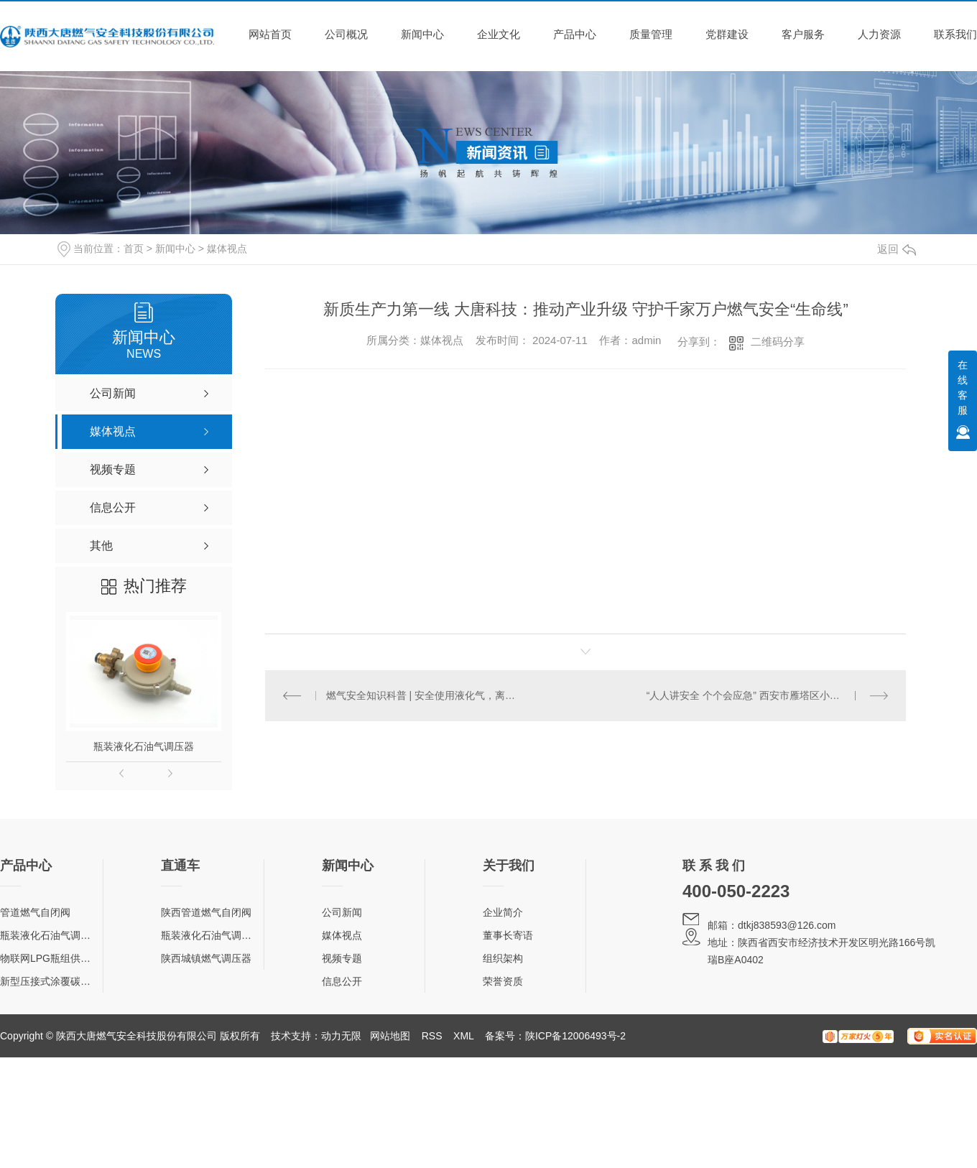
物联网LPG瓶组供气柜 (50, 958)
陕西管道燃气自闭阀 (206, 912)
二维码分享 (778, 341)
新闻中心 (422, 34)
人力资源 (879, 34)
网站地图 (390, 1036)
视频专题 (342, 958)
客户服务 (803, 34)
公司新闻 (342, 912)
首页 (134, 248)
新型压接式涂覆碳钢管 (50, 981)
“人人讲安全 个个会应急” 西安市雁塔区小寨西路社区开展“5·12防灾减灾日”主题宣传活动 (768, 695)
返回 (896, 249)
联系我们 (955, 34)
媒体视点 (227, 248)
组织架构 (503, 958)
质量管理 (650, 34)
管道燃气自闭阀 (35, 912)
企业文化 (498, 34)
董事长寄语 (508, 935)
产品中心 (574, 34)
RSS (432, 1036)
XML (463, 1036)
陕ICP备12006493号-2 (575, 1036)
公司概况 (346, 34)
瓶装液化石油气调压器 (143, 746)
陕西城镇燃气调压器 (206, 958)
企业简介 (503, 912)
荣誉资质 (503, 981)
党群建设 (727, 34)
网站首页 (270, 34)
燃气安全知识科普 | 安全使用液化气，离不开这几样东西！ (425, 695)
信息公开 (342, 981)
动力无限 (341, 1036)
